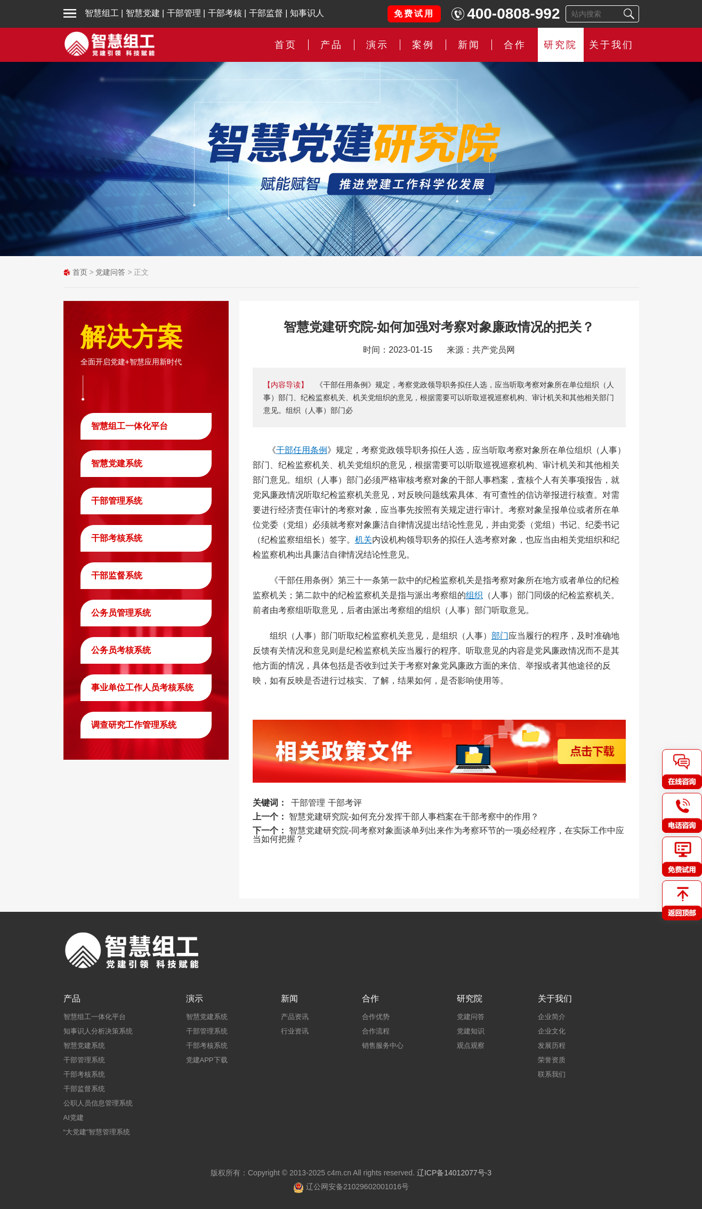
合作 (515, 44)
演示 (377, 44)
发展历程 (552, 1045)
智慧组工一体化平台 (129, 426)
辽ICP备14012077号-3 (454, 1172)
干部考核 (225, 13)
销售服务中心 (383, 1045)
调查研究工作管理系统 (133, 724)
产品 (331, 44)
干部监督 (266, 13)
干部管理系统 (116, 500)
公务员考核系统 (121, 650)
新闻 (469, 44)
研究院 (560, 44)
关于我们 (611, 44)
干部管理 (184, 13)
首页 (286, 44)
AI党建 (73, 1117)
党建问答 (110, 272)
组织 (474, 595)
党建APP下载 (207, 1060)
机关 (363, 539)
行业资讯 (295, 1031)
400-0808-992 (513, 13)
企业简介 (552, 1017)
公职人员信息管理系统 (98, 1103)
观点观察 (471, 1045)
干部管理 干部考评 (326, 802)
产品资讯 (295, 1017)
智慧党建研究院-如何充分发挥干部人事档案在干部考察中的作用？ (414, 816)
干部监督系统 (116, 575)
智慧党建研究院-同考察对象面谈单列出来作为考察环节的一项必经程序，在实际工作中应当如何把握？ (439, 835)
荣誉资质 (552, 1060)
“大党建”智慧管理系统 (97, 1132)
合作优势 (376, 1017)
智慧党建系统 (116, 463)
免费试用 (414, 13)
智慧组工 (102, 13)
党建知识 (471, 1031)
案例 (423, 44)
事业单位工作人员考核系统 (142, 687)
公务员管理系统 (121, 612)
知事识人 (307, 13)
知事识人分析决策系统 (98, 1031)
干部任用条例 (301, 450)
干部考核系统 (116, 538)
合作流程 (376, 1031)
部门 (500, 635)
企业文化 (552, 1031)
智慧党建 (143, 13)
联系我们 (552, 1074)
